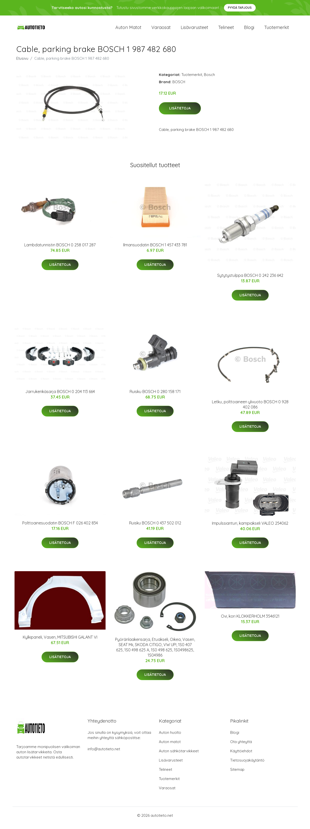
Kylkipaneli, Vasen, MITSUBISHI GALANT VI (60, 642)
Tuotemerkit (276, 30)
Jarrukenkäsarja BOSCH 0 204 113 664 (60, 396)
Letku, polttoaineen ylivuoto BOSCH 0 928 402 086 (250, 409)
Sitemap (237, 774)
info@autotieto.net (104, 754)
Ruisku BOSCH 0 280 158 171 (155, 396)
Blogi (249, 30)
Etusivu (22, 63)
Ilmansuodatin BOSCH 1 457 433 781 (155, 249)
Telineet (226, 30)
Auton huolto (170, 737)
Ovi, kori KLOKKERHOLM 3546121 (250, 621)
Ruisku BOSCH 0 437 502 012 (155, 527)
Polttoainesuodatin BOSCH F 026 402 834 (60, 527)
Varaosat (161, 30)
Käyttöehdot (241, 756)
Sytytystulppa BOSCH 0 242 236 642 (250, 280)
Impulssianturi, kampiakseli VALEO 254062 (250, 528)
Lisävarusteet (194, 30)
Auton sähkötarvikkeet (179, 756)
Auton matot (128, 30)
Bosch (209, 79)
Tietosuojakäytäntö (247, 765)
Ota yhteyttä (241, 746)
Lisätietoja (180, 113)
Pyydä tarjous (240, 7)
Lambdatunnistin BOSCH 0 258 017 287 (60, 249)
